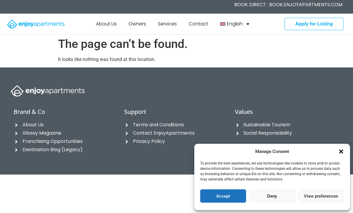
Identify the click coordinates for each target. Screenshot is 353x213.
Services (167, 23)
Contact (198, 23)
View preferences (321, 196)
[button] (341, 151)
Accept (223, 196)
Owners (137, 23)
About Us (106, 23)
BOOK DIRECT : (288, 4)
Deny (272, 196)
